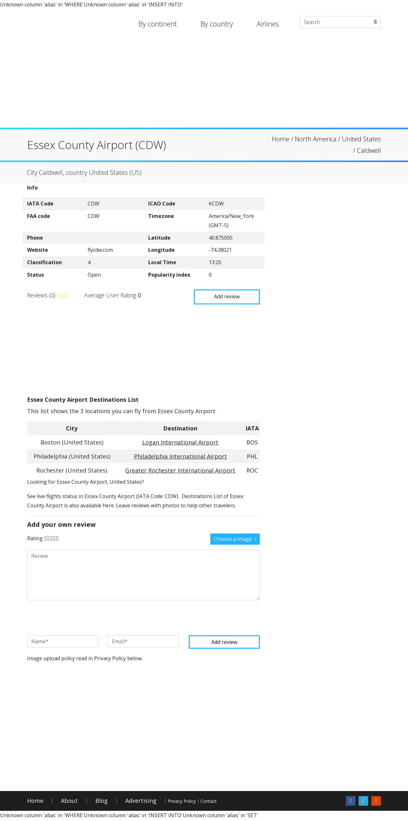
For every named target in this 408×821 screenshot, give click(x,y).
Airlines (268, 23)
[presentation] (75, 616)
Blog (101, 802)
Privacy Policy (192, 802)
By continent (158, 23)
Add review (223, 294)
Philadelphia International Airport (180, 455)
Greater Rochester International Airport (180, 470)
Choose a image (235, 537)
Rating (35, 537)
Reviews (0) (42, 295)
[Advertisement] (204, 83)
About (69, 802)
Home (35, 802)
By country (216, 23)
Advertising (141, 802)
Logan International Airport (180, 441)
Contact (239, 802)
